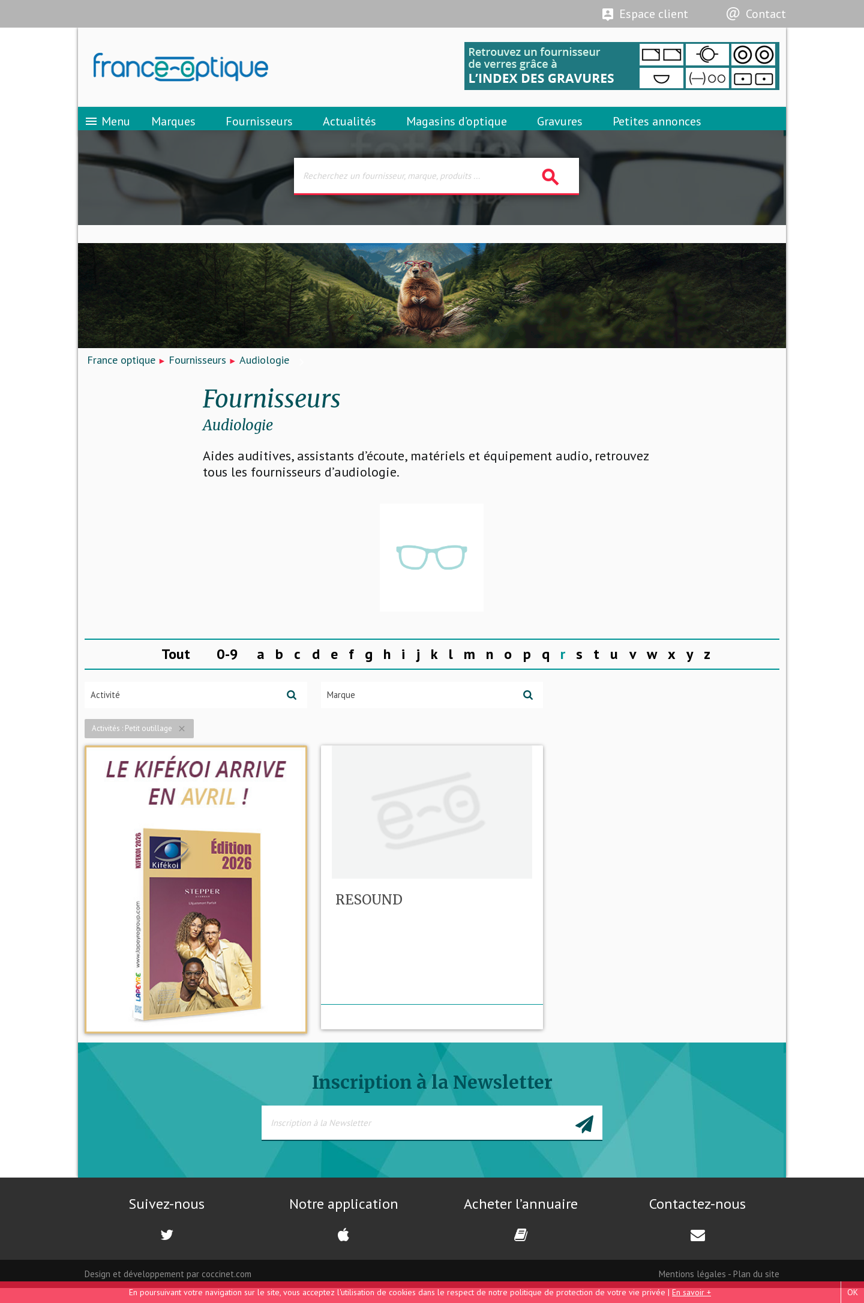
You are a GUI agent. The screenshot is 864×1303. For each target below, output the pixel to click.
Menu (107, 129)
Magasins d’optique (456, 129)
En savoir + (691, 1292)
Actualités (349, 129)
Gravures (560, 129)
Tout (175, 667)
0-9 (227, 667)
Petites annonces (657, 129)
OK (852, 1292)
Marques (173, 129)
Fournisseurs (259, 129)
